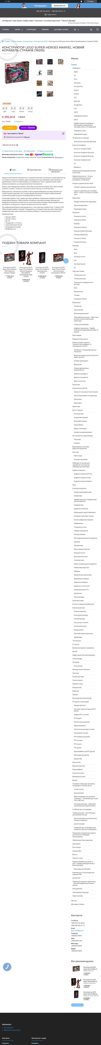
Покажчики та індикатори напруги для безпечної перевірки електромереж (84, 834)
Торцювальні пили (80, 527)
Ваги (75, 288)
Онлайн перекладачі (81, 361)
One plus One (78, 86)
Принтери (75, 673)
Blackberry (77, 167)
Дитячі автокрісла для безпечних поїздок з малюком (85, 819)
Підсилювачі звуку (80, 209)
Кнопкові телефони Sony (82, 160)
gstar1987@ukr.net (77, 930)
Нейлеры (77, 571)
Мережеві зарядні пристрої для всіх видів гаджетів (86, 356)
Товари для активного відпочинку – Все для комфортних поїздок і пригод (84, 883)
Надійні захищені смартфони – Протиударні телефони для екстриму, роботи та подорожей (85, 125)
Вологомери (76, 847)
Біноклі (74, 780)
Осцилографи (77, 659)
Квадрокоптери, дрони (80, 339)
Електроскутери (79, 619)
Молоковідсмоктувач (81, 313)
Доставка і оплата (61, 29)
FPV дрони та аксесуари (80, 702)
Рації (74, 485)
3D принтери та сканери (80, 138)
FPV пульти (78, 744)
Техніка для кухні (80, 275)
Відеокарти (78, 403)
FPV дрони (77, 748)
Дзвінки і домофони (81, 374)
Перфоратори (78, 505)
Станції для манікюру (81, 324)
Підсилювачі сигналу (81, 733)
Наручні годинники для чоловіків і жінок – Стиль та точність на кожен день (86, 192)
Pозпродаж (31, 29)
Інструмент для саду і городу (84, 516)
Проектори (76, 384)
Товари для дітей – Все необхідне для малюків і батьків (83, 814)
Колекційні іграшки (80, 421)
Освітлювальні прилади (80, 892)
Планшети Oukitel (80, 220)
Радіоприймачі (77, 769)
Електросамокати (80, 611)
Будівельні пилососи (81, 508)
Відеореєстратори (78, 766)
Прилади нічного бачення (81, 669)
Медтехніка (76, 302)
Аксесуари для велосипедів (81, 698)
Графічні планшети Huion (82, 477)
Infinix (76, 120)
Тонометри (78, 306)
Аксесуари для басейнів (82, 869)
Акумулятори (77, 687)
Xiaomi (76, 90)
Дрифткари (78, 637)
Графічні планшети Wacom (83, 481)
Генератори (78, 496)
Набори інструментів (81, 531)
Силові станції (79, 789)
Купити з (28, 128)
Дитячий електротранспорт (83, 633)
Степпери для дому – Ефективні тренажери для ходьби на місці (85, 805)
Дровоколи (78, 593)
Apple (76, 72)
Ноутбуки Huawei (79, 264)
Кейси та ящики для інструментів (85, 564)
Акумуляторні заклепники (83, 575)
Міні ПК (74, 651)
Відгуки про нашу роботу (12, 1030)
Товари (17, 29)
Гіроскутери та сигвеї (81, 622)
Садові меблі (76, 851)
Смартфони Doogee (80, 134)
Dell (75, 260)
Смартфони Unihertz (81, 116)
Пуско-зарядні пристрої (82, 549)
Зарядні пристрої (80, 705)
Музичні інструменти (81, 377)
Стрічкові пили (79, 560)
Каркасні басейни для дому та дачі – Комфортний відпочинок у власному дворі (83, 863)
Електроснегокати (80, 626)
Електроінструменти (79, 488)
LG (75, 75)
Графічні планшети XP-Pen (83, 474)
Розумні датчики (78, 676)
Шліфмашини (78, 523)
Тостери (76, 295)
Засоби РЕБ (78, 759)
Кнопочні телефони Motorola (83, 156)
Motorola (77, 101)
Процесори (78, 399)
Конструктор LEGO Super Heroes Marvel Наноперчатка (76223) (91, 994)
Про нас (74, 901)
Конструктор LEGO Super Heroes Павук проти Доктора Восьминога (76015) (58, 270)
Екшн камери (76, 335)
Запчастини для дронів (82, 722)
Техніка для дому (80, 278)
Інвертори (75, 691)
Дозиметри (76, 878)
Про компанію (8, 1028)
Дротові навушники (80, 205)
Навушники (76, 198)
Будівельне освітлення (82, 586)
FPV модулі (78, 718)
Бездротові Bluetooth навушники (85, 202)
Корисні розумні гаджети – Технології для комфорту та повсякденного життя (81, 344)
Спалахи (77, 443)
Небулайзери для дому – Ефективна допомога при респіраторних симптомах (86, 319)
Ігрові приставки (78, 600)
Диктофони (76, 844)
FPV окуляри (78, 740)
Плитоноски (76, 762)
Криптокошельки (80, 381)
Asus (75, 249)
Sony (75, 79)
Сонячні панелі (77, 680)
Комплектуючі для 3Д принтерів (85, 141)
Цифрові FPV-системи (81, 714)
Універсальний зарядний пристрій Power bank (84, 171)
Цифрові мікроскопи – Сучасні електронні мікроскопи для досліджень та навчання (82, 178)
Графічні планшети (78, 470)
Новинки (45, 29)
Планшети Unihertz (80, 227)
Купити (9, 128)
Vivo (75, 108)
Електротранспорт (78, 608)
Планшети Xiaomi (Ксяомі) (83, 231)
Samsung (77, 83)
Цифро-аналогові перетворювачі (83, 655)
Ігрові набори (78, 425)
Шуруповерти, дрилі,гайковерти (85, 512)
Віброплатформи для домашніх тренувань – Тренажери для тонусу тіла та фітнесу (86, 798)
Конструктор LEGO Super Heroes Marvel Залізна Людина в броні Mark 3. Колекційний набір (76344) (90, 984)
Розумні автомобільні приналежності (81, 369)
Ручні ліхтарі (78, 666)
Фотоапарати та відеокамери (82, 436)
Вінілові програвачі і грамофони (83, 648)
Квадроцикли (78, 630)
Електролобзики (79, 534)
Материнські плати (78, 776)
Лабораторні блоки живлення (82, 840)
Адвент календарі (80, 428)
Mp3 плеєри (78, 456)
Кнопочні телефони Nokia (82, 149)
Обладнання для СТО (81, 589)
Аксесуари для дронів (81, 755)
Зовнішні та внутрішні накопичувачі (86, 392)
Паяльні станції (77, 858)
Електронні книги (78, 773)
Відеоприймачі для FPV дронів (84, 751)
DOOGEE (77, 224)
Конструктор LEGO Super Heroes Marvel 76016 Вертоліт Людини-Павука (90, 970)
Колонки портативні (80, 459)
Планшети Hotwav (80, 242)
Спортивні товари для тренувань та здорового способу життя (83, 784)
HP (75, 268)
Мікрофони (78, 364)
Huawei (76, 94)
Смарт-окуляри (77, 896)
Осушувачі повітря (80, 299)
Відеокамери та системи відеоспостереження (80, 447)
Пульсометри (78, 310)
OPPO (76, 112)
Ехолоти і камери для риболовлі (83, 604)
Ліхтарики (75, 662)
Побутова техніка (78, 271)
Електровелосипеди (81, 615)
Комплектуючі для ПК (79, 388)
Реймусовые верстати (81, 567)
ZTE (75, 97)
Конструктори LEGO (41, 41)
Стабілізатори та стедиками (81, 809)
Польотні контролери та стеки (84, 729)
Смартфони (76, 68)
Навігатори (76, 406)
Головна (5, 29)
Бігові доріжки (79, 793)
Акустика (75, 452)
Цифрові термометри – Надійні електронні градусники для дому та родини (86, 330)
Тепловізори (76, 641)
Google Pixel (78, 105)
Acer (75, 253)
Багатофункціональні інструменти (85, 538)
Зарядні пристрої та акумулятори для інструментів (85, 500)
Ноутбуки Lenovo (79, 256)
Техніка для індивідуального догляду (83, 283)
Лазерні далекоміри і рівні (83, 492)
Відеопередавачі (80, 725)
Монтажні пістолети (81, 556)
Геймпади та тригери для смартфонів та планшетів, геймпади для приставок (81, 464)
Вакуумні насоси (79, 553)
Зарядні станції (77, 684)
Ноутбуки (75, 245)
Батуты (74, 854)
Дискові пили (78, 545)
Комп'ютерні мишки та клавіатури (85, 395)
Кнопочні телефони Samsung (84, 152)
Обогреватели (77, 889)
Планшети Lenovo (80, 216)
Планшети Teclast (80, 238)
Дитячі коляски (79, 824)
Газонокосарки (79, 597)
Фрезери (77, 542)
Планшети (75, 212)
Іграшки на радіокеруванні (83, 432)
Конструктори (28, 41)
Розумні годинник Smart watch (82, 183)
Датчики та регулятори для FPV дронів (85, 710)
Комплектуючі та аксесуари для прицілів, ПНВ (83, 873)
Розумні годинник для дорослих (85, 187)
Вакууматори (78, 291)
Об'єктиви (77, 439)
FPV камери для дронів (82, 737)
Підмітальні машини (81, 582)
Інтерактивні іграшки (81, 417)
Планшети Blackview (81, 235)
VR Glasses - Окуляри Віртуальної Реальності (85, 351)
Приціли (75, 694)
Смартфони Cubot (80, 130)
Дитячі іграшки (16, 41)
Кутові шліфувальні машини (83, 520)
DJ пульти (75, 644)
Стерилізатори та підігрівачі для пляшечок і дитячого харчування (85, 828)
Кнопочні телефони (79, 145)
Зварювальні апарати (81, 578)
